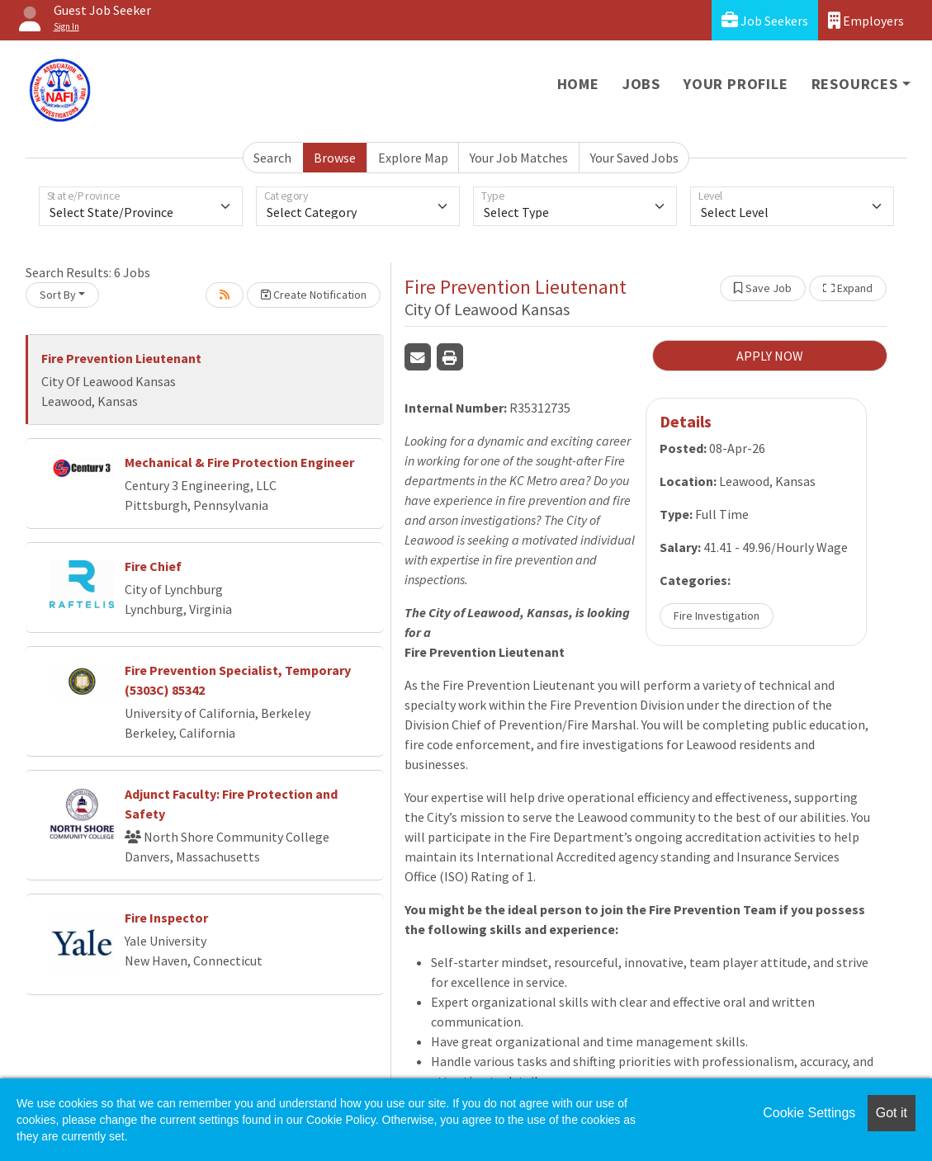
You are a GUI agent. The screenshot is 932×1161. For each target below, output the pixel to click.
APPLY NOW (769, 355)
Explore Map (413, 157)
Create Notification (314, 294)
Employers (866, 20)
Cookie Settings (809, 1113)
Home (578, 83)
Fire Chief (153, 566)
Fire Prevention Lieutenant (121, 358)
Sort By (58, 294)
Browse (335, 157)
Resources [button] (854, 83)
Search (272, 157)
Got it (891, 1113)
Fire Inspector (166, 917)
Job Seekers (764, 20)
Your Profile (736, 83)
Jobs (641, 83)
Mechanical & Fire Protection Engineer (239, 462)
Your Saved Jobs (634, 157)
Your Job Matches (519, 157)
